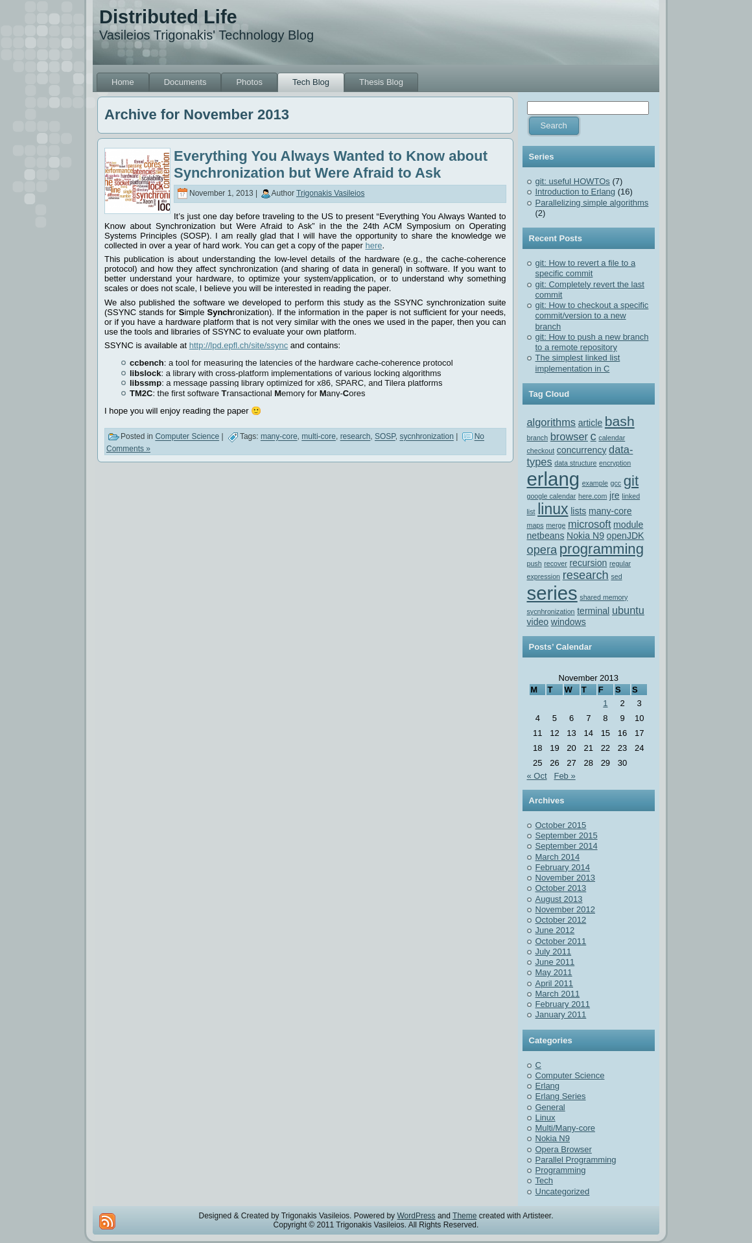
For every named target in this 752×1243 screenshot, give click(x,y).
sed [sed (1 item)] (616, 576)
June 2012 (555, 930)
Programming (560, 1170)
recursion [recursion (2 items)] (588, 563)
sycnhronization (426, 437)
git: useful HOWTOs (572, 181)
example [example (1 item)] (595, 483)
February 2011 (563, 1004)
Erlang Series (560, 1096)
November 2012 (565, 909)
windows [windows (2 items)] (568, 622)
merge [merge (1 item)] (555, 525)
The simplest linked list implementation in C (577, 363)
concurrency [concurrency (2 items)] (582, 450)
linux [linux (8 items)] (552, 509)
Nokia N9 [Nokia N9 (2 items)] (585, 535)
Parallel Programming (576, 1160)
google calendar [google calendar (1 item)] (551, 496)
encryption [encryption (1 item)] (615, 463)
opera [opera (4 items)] (542, 549)
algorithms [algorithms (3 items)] (551, 422)
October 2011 (561, 941)
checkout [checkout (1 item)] (541, 451)
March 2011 (557, 994)
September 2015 (566, 835)
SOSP (385, 437)
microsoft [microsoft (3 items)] (589, 524)
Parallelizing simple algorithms (592, 202)
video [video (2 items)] (538, 622)
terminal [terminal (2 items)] (593, 611)
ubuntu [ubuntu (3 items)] (628, 610)
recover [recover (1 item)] (555, 563)
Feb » (564, 776)
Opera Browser (563, 1149)
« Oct (537, 776)
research (355, 437)
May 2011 (553, 972)
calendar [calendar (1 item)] (611, 438)
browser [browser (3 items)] (569, 436)
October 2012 (561, 920)
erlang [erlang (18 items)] (553, 479)
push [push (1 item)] (534, 563)
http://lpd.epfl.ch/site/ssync (238, 345)
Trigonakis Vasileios (330, 193)
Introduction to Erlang (575, 191)
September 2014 (566, 846)
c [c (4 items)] (593, 436)
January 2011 (561, 1014)
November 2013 (565, 877)
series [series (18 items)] (552, 593)
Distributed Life (168, 16)
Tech (544, 1180)
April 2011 (554, 983)
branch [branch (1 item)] (537, 438)
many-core (279, 437)
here (374, 245)
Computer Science (187, 437)
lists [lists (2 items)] (578, 511)
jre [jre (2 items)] (614, 495)
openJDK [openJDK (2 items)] (625, 535)
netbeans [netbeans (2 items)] (546, 535)
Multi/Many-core (565, 1128)
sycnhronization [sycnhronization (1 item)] (551, 611)
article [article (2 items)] (590, 423)
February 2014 (563, 867)
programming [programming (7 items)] (601, 549)
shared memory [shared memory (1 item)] (604, 597)
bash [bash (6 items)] (620, 421)
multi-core (318, 437)
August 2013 (559, 899)
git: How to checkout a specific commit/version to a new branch (592, 315)
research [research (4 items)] (586, 575)
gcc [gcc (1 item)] (616, 483)
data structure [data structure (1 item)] (575, 463)
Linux (545, 1117)
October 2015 (561, 825)
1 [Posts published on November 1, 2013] (605, 703)
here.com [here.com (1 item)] (592, 496)
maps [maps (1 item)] (535, 525)
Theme (464, 1215)
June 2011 (555, 962)
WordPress (416, 1215)
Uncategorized (562, 1191)
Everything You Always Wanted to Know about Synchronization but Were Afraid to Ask (331, 164)
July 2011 (553, 951)
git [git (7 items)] (631, 481)
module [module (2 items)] (628, 524)
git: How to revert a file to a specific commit (585, 268)
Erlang (547, 1086)
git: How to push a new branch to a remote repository (592, 342)
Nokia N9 (552, 1138)
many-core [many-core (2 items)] (610, 511)
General (550, 1107)
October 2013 (561, 888)
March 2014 (557, 857)
